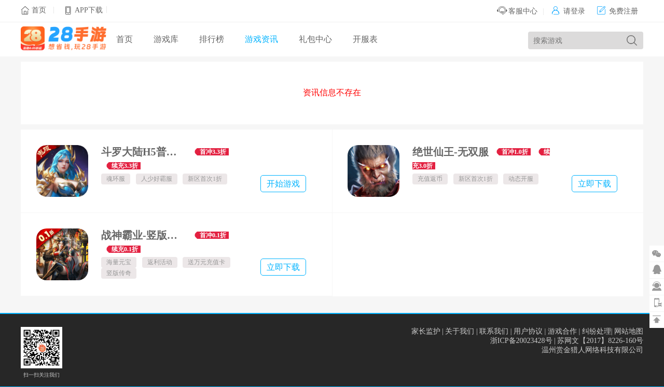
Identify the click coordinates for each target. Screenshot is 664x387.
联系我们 (493, 331)
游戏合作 (562, 331)
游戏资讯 (261, 39)
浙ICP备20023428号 (521, 341)
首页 (39, 10)
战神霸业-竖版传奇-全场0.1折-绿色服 (144, 235)
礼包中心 (315, 39)
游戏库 (166, 39)
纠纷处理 (596, 331)
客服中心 (517, 11)
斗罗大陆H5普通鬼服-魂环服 (144, 151)
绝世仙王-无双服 (450, 151)
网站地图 (628, 331)
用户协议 (528, 331)
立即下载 (594, 183)
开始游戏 (283, 183)
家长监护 (425, 331)
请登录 (568, 11)
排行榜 (211, 39)
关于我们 (459, 331)
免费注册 (617, 11)
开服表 (365, 39)
